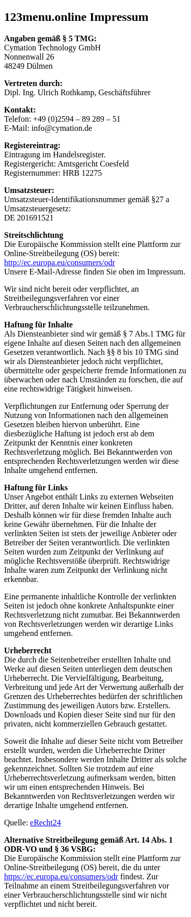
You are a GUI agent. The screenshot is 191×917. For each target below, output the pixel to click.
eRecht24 (45, 822)
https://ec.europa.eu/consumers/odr (61, 876)
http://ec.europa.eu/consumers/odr (59, 262)
